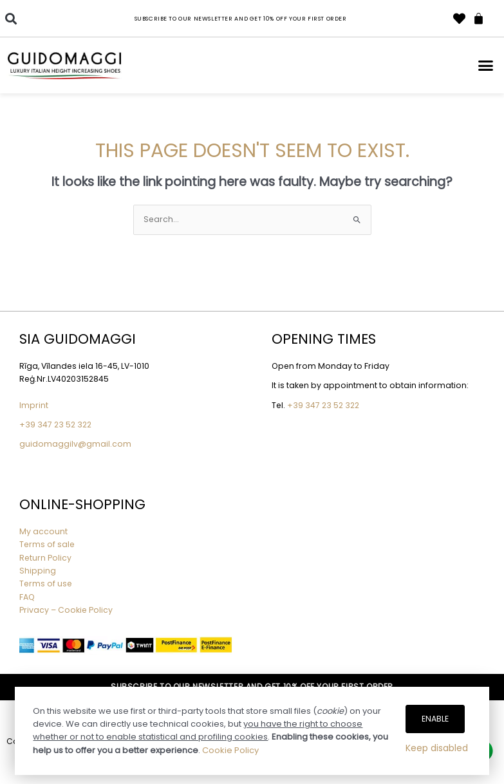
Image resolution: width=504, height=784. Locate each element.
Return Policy (45, 557)
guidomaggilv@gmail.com (75, 443)
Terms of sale (47, 544)
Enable (435, 718)
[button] (10, 18)
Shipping (37, 570)
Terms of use (45, 583)
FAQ (27, 597)
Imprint (33, 405)
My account (43, 531)
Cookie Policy (230, 750)
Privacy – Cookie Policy (67, 609)
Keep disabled (437, 748)
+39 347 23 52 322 (55, 424)
